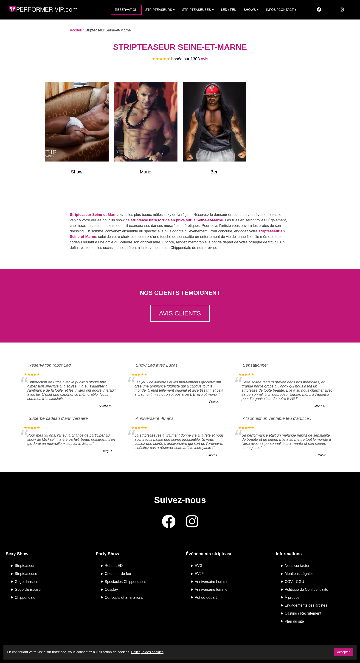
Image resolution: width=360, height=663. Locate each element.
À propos (292, 597)
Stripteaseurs (158, 9)
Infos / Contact (280, 9)
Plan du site (294, 621)
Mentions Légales (299, 574)
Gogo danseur (26, 581)
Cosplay (111, 589)
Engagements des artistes (306, 605)
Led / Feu (228, 9)
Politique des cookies (147, 652)
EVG (198, 566)
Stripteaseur (24, 566)
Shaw (76, 171)
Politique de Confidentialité (306, 589)
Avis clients (180, 313)
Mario (145, 171)
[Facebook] (318, 9)
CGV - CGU (294, 581)
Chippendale (25, 597)
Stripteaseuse (26, 574)
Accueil (76, 30)
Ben (214, 171)
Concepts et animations (124, 597)
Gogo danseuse (28, 589)
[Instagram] (342, 9)
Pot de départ (206, 597)
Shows (250, 9)
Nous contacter (297, 566)
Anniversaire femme (211, 589)
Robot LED (114, 566)
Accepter (343, 652)
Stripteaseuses (196, 9)
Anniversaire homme (211, 581)
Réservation (126, 9)
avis (204, 59)
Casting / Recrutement (303, 613)
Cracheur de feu (118, 574)
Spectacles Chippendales (125, 581)
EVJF (199, 574)
